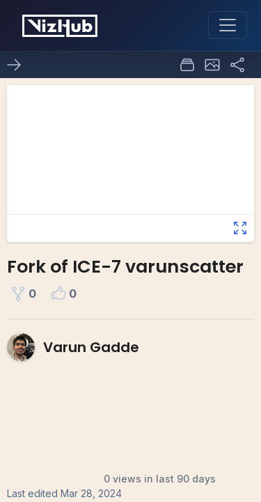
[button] (212, 65)
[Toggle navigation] (227, 25)
